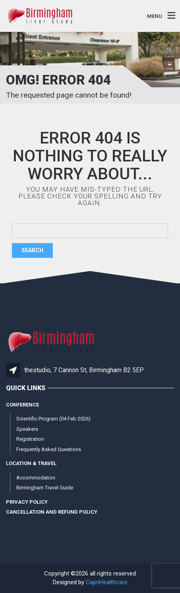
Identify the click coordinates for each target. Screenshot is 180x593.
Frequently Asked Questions (48, 449)
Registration (30, 439)
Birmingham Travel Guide (44, 488)
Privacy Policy (27, 502)
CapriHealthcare (107, 582)
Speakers (27, 429)
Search (32, 250)
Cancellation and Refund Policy (51, 512)
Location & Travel (31, 463)
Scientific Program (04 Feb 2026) (53, 419)
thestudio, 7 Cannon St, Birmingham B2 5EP (84, 370)
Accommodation (35, 478)
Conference (22, 405)
